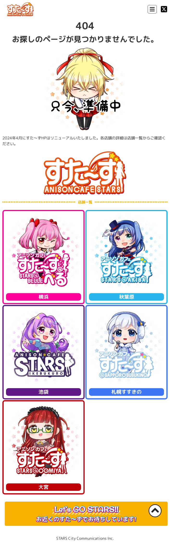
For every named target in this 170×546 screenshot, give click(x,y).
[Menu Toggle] (152, 9)
